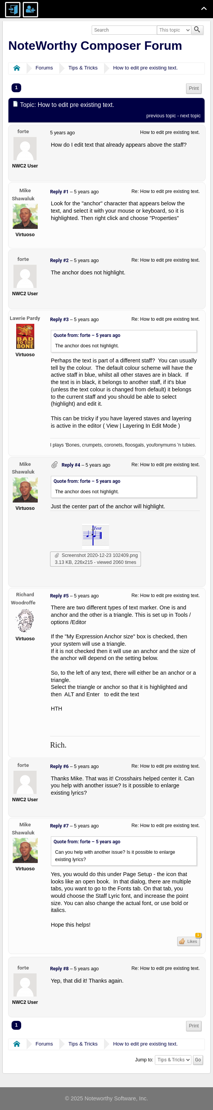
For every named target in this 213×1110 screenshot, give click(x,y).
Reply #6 (59, 766)
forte (23, 131)
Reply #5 (59, 596)
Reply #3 (59, 319)
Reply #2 (59, 260)
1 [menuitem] (16, 87)
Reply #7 (59, 826)
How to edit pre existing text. (145, 68)
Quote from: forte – (87, 335)
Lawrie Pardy (25, 318)
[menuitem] (193, 88)
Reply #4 (71, 465)
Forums (44, 68)
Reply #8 (59, 968)
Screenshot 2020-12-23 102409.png (96, 555)
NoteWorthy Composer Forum (95, 45)
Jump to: (144, 1060)
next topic (190, 115)
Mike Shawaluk (23, 194)
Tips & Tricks (83, 68)
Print (194, 88)
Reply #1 (59, 192)
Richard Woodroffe (23, 598)
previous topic (161, 115)
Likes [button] (193, 940)
